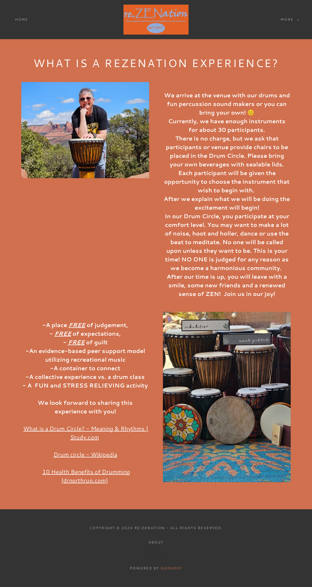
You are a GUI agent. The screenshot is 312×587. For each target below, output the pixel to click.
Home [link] (21, 19)
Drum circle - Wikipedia (85, 454)
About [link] (156, 542)
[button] (288, 19)
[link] (156, 19)
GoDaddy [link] (171, 568)
